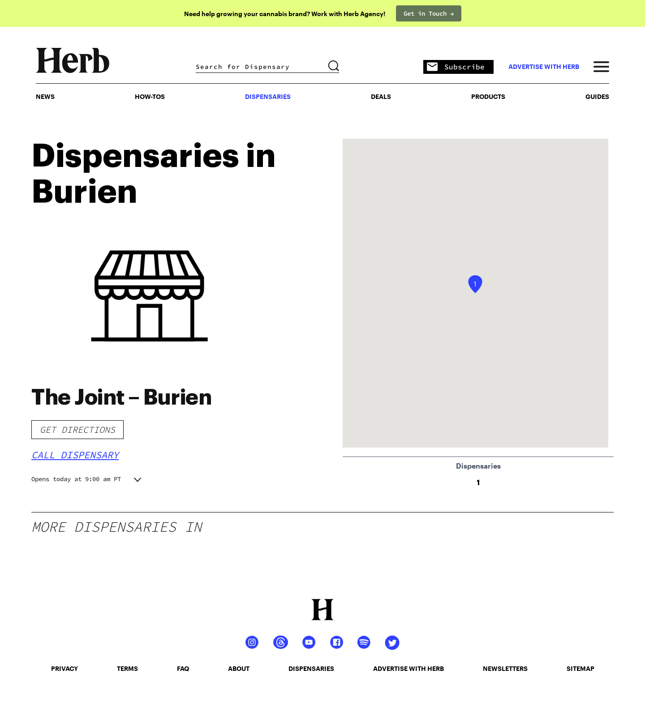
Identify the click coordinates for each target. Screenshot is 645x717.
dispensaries (311, 668)
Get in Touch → (429, 13)
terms (127, 668)
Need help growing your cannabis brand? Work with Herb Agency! (284, 13)
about (238, 668)
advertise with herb (543, 66)
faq (183, 668)
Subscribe (456, 67)
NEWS (45, 96)
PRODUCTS (488, 96)
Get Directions (77, 429)
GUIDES (597, 96)
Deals (381, 96)
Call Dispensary (75, 454)
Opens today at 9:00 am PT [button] (76, 479)
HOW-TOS (150, 96)
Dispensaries (268, 96)
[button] (475, 284)
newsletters (505, 668)
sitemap (580, 668)
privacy (64, 668)
